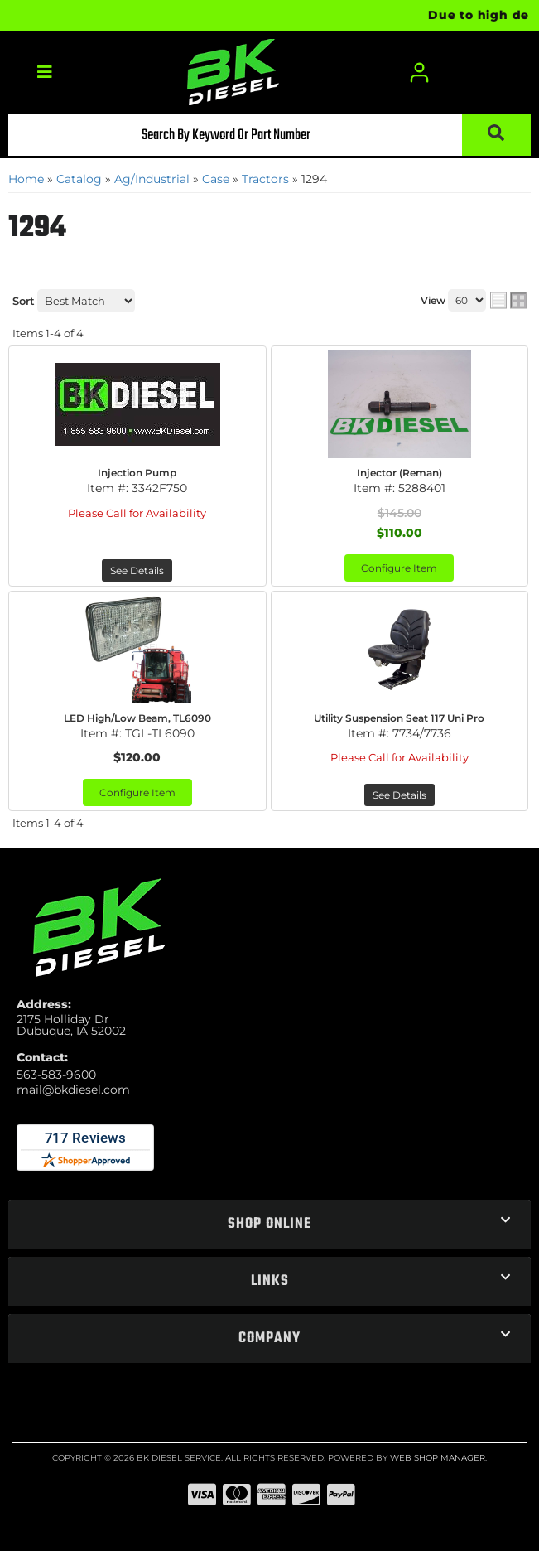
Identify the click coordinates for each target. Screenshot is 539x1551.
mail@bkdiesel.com (73, 1089)
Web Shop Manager (437, 1457)
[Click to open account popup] (420, 72)
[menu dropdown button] (44, 72)
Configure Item (399, 568)
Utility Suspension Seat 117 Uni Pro (399, 718)
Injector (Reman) (399, 472)
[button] (269, 135)
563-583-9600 (56, 1074)
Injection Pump (137, 472)
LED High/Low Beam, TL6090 (137, 718)
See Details (137, 570)
